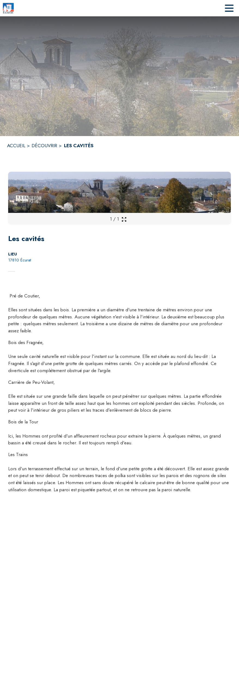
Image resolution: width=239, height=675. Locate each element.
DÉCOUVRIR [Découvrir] (44, 145)
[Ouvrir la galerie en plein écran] (124, 219)
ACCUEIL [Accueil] (16, 145)
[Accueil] (8, 8)
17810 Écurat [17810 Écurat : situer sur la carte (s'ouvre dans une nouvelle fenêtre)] (19, 260)
